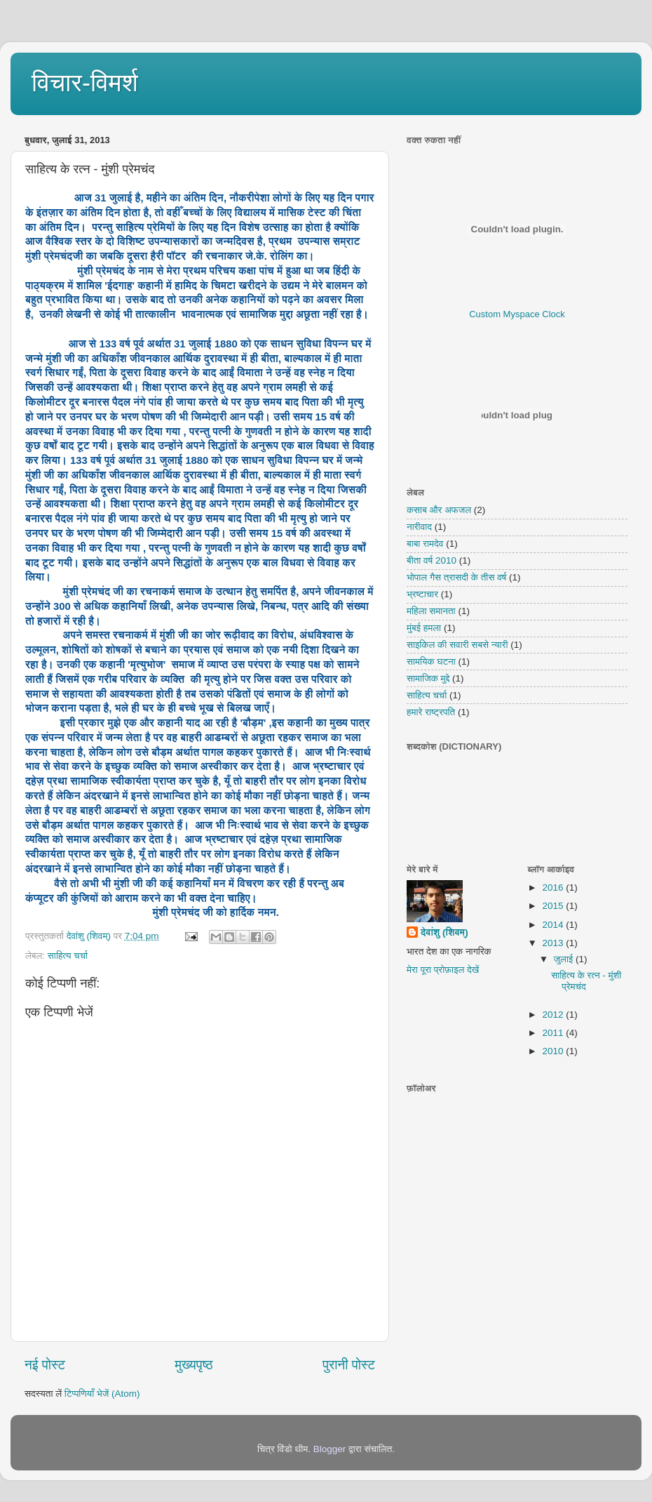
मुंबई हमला (424, 628)
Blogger (329, 1449)
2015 (554, 905)
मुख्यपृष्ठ (193, 1364)
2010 (554, 1051)
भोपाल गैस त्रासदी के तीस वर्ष (456, 577)
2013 (554, 943)
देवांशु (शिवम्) (444, 932)
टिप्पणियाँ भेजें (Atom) (102, 1393)
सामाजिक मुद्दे (428, 678)
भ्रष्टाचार (422, 594)
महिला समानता (431, 611)
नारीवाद (419, 526)
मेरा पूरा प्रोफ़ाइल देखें (443, 969)
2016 (554, 887)
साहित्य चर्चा (68, 955)
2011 (554, 1033)
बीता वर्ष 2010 (431, 560)
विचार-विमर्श (85, 82)
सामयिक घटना (431, 661)
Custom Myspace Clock (517, 314)
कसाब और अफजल (439, 510)
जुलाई (565, 959)
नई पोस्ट (45, 1364)
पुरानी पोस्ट (348, 1364)
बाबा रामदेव (425, 543)
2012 (554, 1014)
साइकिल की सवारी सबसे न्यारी (457, 644)
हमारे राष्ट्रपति (431, 712)
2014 (554, 924)
